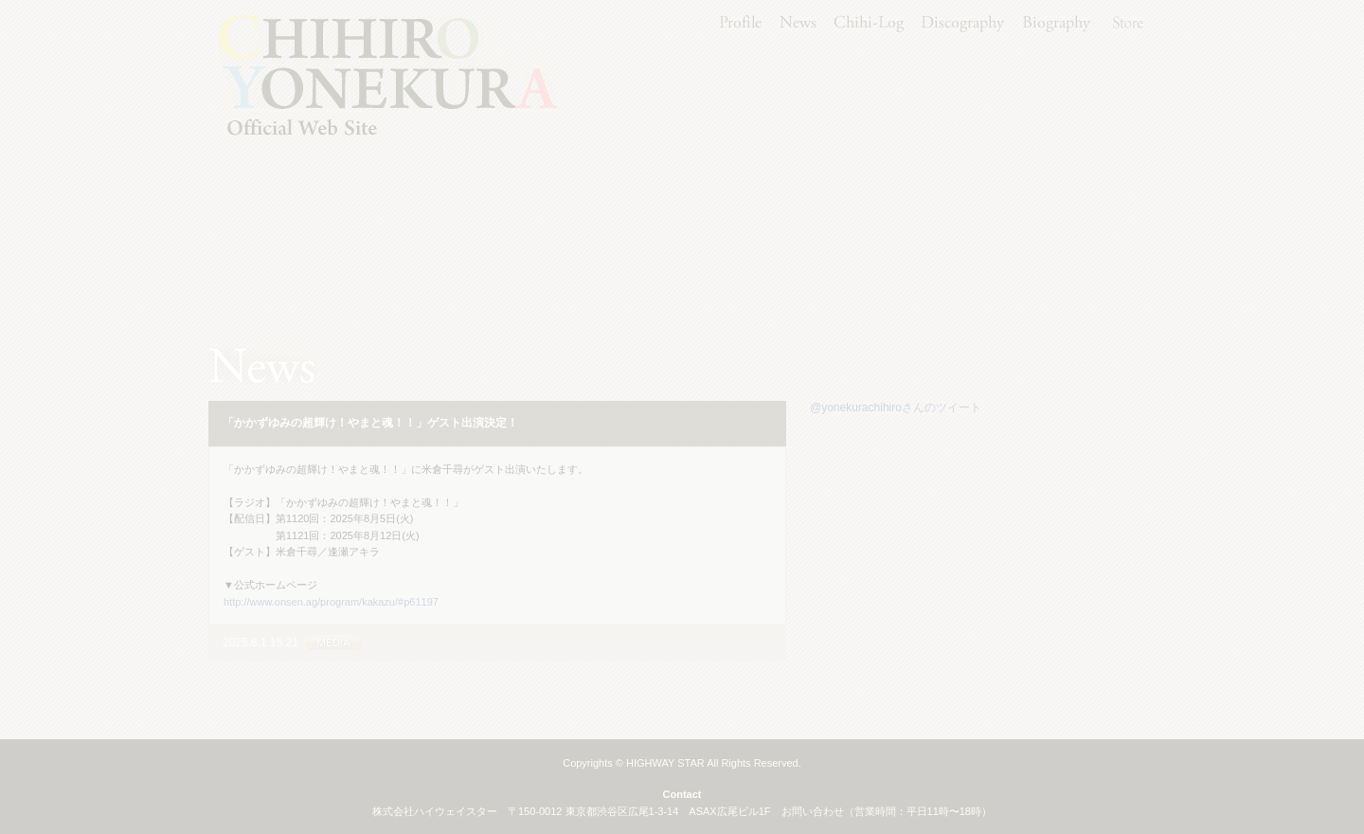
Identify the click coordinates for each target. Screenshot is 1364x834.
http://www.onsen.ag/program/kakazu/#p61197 (331, 601)
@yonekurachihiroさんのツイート (895, 407)
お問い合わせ (812, 811)
